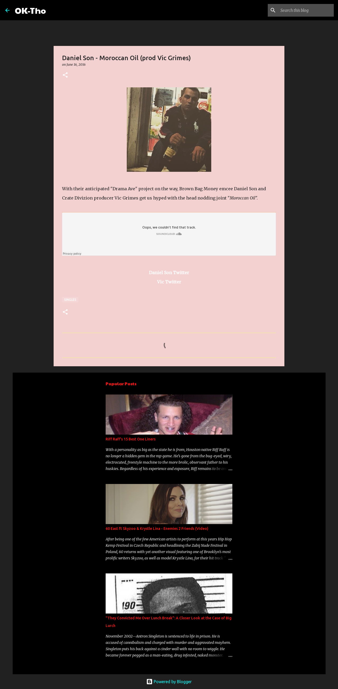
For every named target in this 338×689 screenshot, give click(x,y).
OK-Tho (30, 10)
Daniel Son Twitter (169, 272)
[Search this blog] (306, 10)
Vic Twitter (169, 281)
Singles (70, 299)
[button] (65, 75)
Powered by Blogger (169, 681)
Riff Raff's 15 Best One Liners (131, 439)
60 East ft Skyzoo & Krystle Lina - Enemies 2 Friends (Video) (157, 528)
